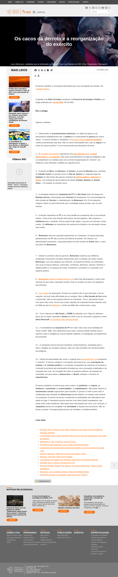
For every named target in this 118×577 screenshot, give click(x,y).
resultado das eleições (50, 154)
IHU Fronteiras (28, 540)
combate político (42, 89)
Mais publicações (62, 535)
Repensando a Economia (32, 542)
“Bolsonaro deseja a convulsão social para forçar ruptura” (64, 475)
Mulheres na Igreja (97, 554)
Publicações (51, 2)
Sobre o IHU (19, 2)
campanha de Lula (89, 359)
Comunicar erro (43, 481)
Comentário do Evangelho (99, 535)
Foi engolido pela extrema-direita (64, 320)
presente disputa (86, 140)
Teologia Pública (29, 537)
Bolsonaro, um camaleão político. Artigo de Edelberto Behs (64, 472)
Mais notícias (44, 535)
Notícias (41, 2)
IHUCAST (43, 544)
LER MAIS (14, 97)
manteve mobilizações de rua (56, 279)
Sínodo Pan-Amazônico (98, 551)
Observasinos (28, 535)
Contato (85, 2)
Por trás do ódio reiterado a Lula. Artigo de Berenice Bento (64, 445)
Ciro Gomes (44, 293)
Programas (31, 2)
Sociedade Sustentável (31, 544)
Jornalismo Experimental (48, 542)
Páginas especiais (46, 540)
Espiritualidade (73, 2)
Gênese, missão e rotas (14, 535)
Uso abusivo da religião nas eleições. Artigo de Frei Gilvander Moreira (69, 460)
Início (10, 2)
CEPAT (9, 542)
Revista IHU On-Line (63, 537)
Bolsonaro (56, 305)
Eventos (62, 2)
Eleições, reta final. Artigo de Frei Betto (56, 457)
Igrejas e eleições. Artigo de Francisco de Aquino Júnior (63, 454)
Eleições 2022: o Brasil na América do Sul (57, 463)
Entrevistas (43, 537)
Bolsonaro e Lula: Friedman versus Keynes (58, 442)
